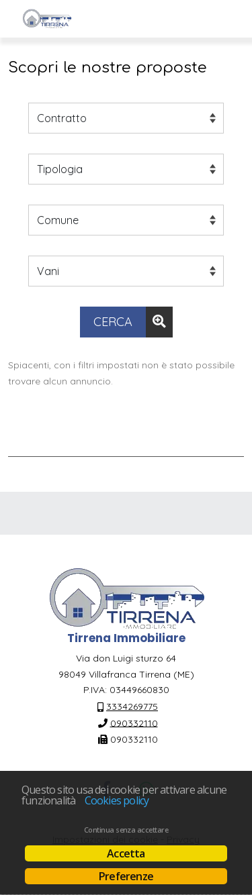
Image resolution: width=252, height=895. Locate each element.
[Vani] (126, 271)
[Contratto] (126, 118)
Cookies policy (117, 800)
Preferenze (126, 876)
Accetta (125, 853)
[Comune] (126, 220)
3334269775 (132, 706)
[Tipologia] (126, 169)
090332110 (134, 723)
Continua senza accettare (126, 830)
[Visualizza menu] (226, 19)
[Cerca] (113, 322)
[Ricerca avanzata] (159, 322)
